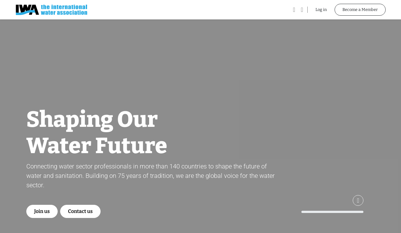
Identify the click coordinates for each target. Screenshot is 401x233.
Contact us (80, 211)
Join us (42, 211)
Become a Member (360, 9)
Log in (321, 9)
